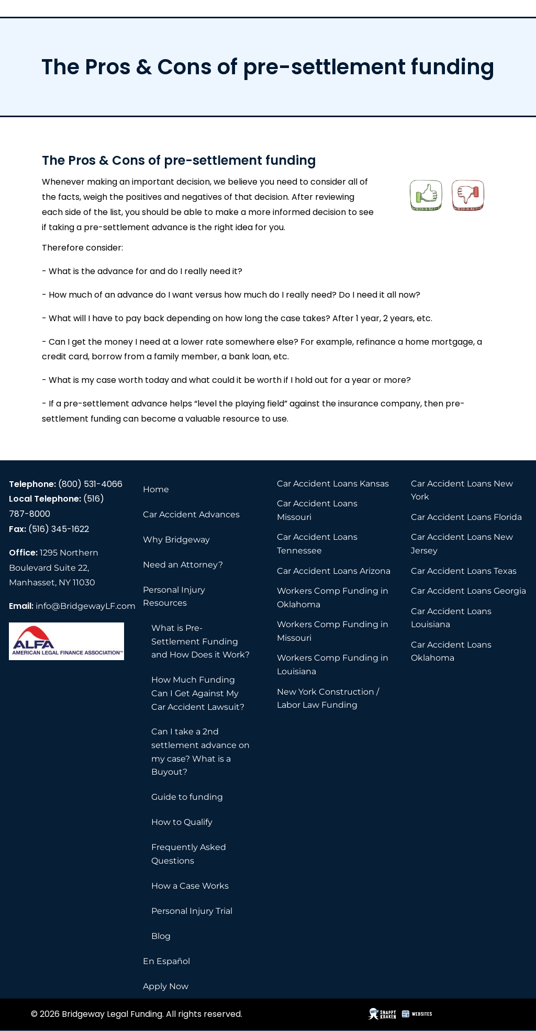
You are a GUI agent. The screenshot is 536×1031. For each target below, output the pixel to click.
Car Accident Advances (191, 514)
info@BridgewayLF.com (86, 606)
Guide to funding (187, 797)
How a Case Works (190, 886)
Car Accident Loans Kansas (333, 484)
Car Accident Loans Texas (464, 571)
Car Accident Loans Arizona (333, 571)
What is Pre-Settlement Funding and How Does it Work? (200, 641)
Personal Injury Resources (174, 596)
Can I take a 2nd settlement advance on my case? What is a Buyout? (200, 752)
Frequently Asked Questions (188, 854)
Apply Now (165, 986)
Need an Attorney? (183, 565)
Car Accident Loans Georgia (468, 591)
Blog (161, 936)
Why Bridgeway (176, 540)
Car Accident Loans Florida (466, 517)
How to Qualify (182, 822)
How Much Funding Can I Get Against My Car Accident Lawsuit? (197, 693)
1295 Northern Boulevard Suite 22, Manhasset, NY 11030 (53, 568)
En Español (166, 961)
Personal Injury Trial (191, 911)
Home (156, 489)
